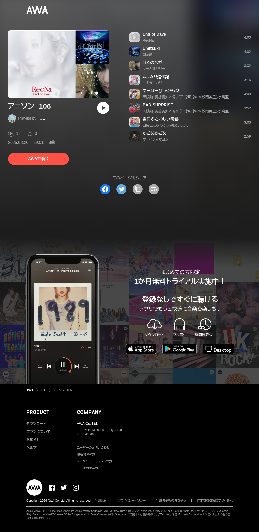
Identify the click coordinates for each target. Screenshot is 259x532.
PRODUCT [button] (37, 412)
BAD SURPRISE (158, 105)
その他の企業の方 (89, 468)
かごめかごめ (155, 133)
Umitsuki (151, 48)
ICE (41, 118)
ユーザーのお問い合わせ (93, 447)
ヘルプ (31, 448)
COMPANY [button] (89, 412)
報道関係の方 (86, 454)
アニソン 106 (63, 390)
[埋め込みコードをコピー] (154, 189)
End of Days (154, 34)
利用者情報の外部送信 (171, 500)
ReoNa (148, 40)
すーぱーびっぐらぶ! (161, 91)
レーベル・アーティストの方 (94, 461)
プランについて (38, 432)
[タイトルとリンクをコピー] (138, 189)
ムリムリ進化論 (156, 77)
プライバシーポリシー (132, 500)
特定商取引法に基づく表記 (215, 500)
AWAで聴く (38, 159)
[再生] (103, 108)
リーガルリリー (154, 69)
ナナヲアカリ (152, 83)
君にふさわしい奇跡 (161, 119)
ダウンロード (36, 424)
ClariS (147, 55)
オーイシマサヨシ (155, 139)
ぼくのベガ (152, 62)
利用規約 (101, 500)
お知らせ (33, 440)
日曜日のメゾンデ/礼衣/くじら (166, 125)
